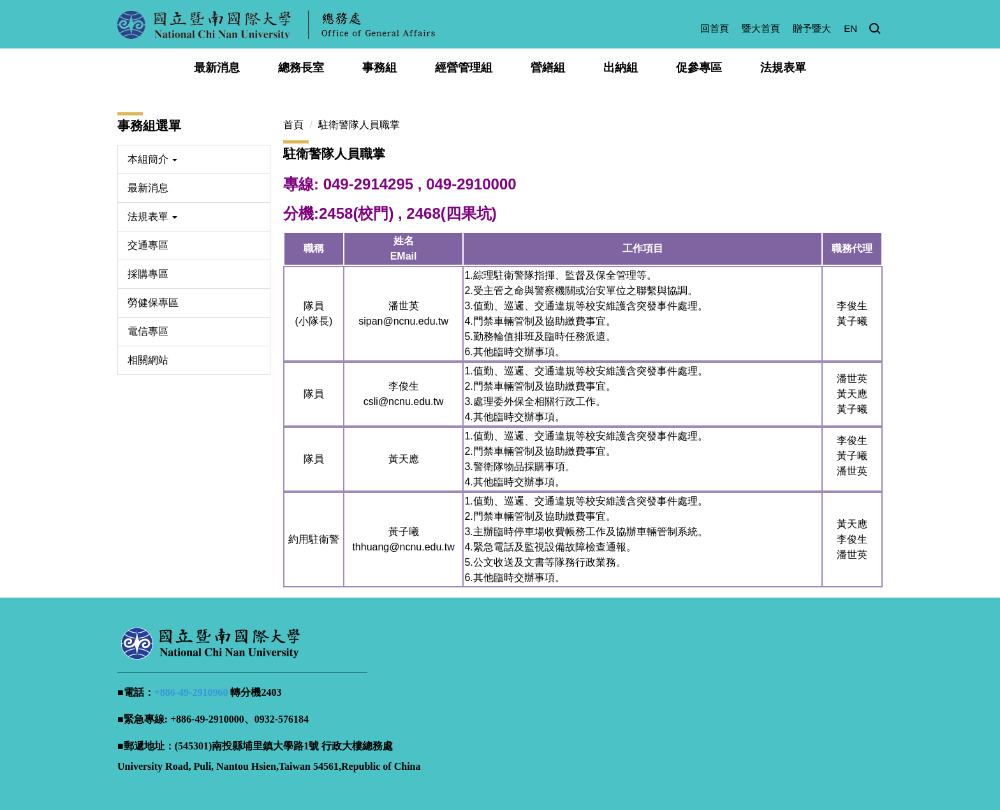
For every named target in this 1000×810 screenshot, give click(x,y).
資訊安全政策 (700, 760)
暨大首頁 (761, 28)
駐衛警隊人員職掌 (359, 124)
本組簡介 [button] (152, 159)
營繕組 (548, 67)
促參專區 (699, 67)
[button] (875, 29)
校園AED (853, 760)
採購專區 (148, 274)
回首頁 (714, 28)
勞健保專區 (153, 302)
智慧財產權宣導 (781, 760)
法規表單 (783, 67)
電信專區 (148, 331)
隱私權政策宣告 (618, 760)
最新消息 (217, 67)
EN (850, 28)
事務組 (379, 67)
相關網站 (148, 360)
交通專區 (148, 245)
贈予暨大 (812, 28)
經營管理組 (463, 67)
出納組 (620, 67)
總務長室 (301, 67)
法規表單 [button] (152, 216)
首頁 (293, 124)
